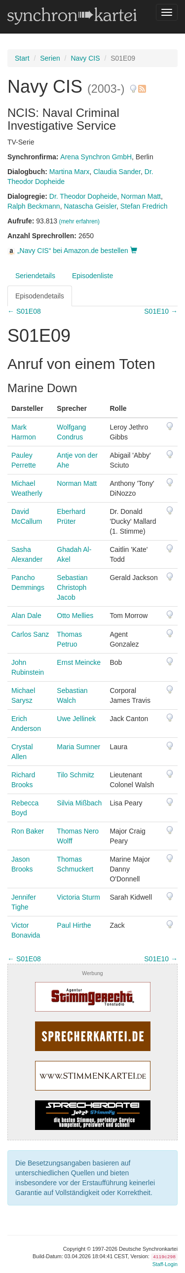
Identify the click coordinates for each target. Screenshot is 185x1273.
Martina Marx (69, 172)
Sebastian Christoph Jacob (72, 587)
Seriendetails (35, 276)
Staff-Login (165, 1264)
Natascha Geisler (90, 206)
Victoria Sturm (78, 897)
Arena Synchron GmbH (96, 157)
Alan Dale (26, 615)
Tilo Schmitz (75, 775)
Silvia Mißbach (79, 803)
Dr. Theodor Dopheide (83, 196)
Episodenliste (92, 276)
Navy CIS (85, 58)
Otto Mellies (75, 615)
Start (22, 58)
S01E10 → (161, 311)
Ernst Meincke (79, 662)
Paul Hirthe (74, 925)
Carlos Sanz (30, 634)
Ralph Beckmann (33, 206)
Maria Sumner (78, 747)
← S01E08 (24, 311)
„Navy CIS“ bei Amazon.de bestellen (72, 251)
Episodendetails (39, 296)
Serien (50, 58)
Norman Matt (141, 196)
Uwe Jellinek (76, 719)
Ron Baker (27, 831)
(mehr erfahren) (79, 221)
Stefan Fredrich (144, 206)
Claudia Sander (117, 172)
